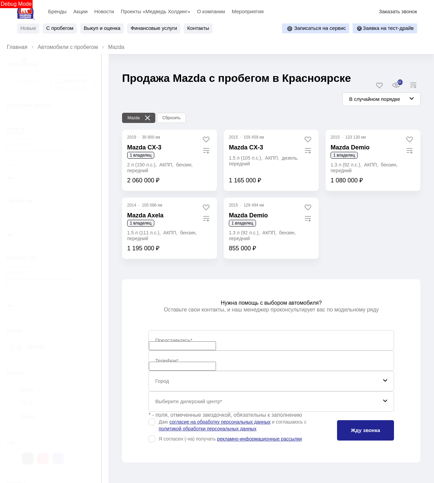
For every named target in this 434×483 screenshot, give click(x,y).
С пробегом (72, 81)
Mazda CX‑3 (144, 147)
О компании (211, 11)
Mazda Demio (350, 147)
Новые (28, 81)
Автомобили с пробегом (68, 47)
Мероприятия (248, 11)
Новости (104, 11)
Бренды (57, 11)
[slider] (9, 178)
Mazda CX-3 (246, 147)
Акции (80, 11)
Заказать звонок (398, 11)
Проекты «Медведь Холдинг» (155, 11)
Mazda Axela (145, 215)
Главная (17, 47)
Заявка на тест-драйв (385, 28)
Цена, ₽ (16, 129)
